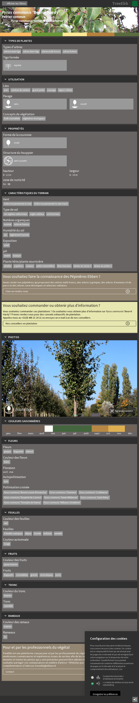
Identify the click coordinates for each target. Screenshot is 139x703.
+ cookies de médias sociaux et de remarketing (114, 683)
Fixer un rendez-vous (17, 291)
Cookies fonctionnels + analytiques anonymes (110, 677)
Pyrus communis (25, 492)
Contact (10, 671)
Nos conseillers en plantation (21, 323)
